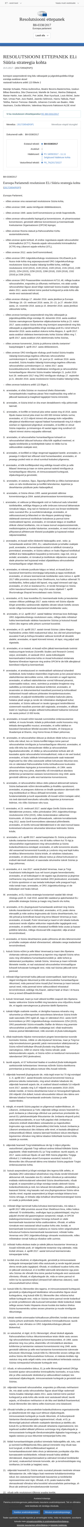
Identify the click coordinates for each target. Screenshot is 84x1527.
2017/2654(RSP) (25, 124)
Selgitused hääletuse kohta (57, 157)
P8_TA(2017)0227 (53, 162)
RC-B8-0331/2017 (50, 114)
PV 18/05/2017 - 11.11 (55, 154)
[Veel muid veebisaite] (67, 3)
